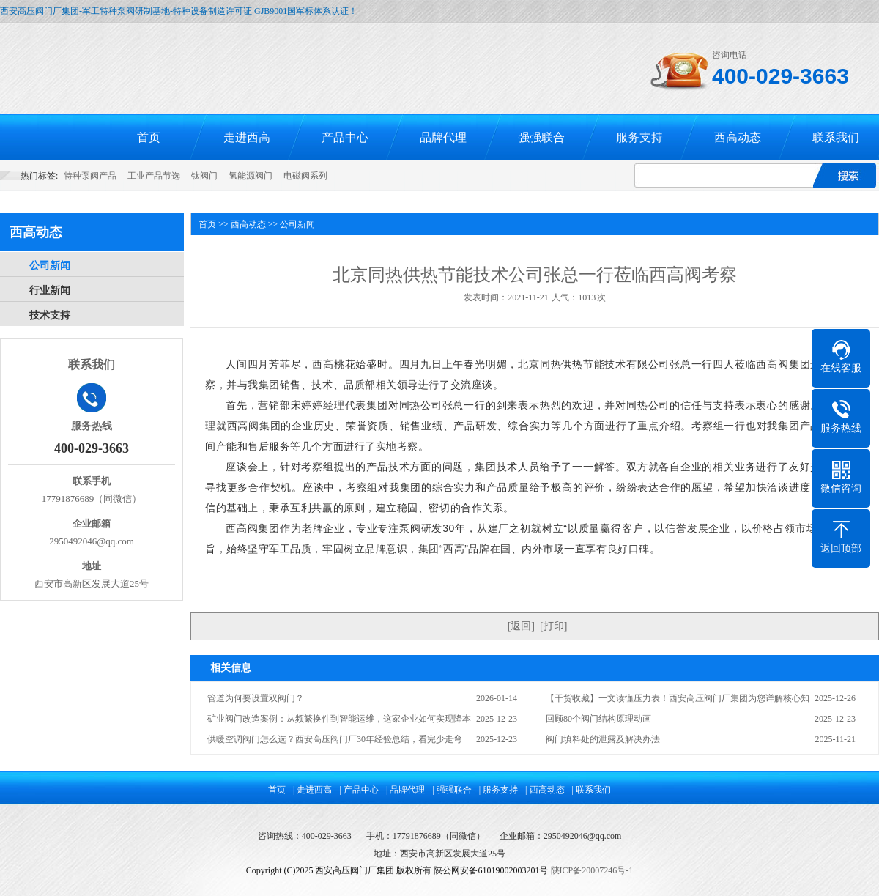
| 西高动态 (544, 790)
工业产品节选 (153, 176)
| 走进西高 (312, 790)
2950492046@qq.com (583, 836)
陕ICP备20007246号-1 (592, 870)
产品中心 (345, 137)
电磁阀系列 (305, 176)
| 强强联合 (451, 790)
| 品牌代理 (405, 790)
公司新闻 (49, 265)
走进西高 (246, 137)
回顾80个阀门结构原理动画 (598, 719)
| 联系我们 (591, 790)
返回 (521, 626)
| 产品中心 (358, 790)
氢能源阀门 (250, 176)
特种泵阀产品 (90, 176)
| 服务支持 (498, 790)
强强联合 (541, 137)
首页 (148, 137)
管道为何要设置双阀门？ (255, 698)
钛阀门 (204, 176)
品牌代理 (443, 137)
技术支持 (49, 315)
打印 (554, 626)
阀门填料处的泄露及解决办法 (603, 739)
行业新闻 (49, 290)
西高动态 (737, 137)
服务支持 (639, 137)
